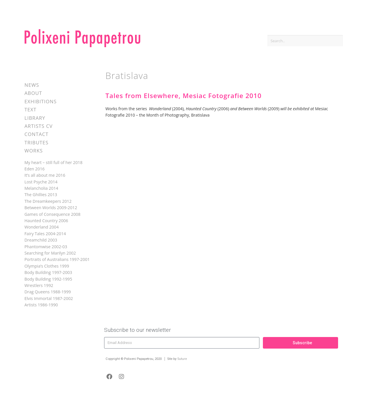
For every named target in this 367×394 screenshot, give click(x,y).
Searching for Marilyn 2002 (50, 253)
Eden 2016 (35, 169)
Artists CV (39, 126)
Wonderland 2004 (42, 227)
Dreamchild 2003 (41, 240)
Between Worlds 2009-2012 (51, 207)
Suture (182, 359)
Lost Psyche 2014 (41, 182)
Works (34, 150)
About (33, 93)
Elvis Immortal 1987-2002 (49, 298)
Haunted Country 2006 (46, 220)
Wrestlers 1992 (39, 285)
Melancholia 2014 (41, 188)
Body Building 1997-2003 (48, 272)
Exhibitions (41, 101)
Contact (37, 134)
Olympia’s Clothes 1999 (47, 266)
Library (35, 118)
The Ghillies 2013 (41, 194)
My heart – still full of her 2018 (54, 162)
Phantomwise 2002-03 (46, 246)
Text (31, 109)
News (32, 85)
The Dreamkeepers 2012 (48, 201)
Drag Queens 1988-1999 (48, 291)
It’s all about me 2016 (45, 175)
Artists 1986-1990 (41, 305)
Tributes (37, 142)
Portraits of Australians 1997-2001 (57, 259)
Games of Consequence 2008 (53, 214)
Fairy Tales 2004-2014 (45, 233)
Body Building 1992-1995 (48, 279)
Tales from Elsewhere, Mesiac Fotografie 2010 (184, 95)
